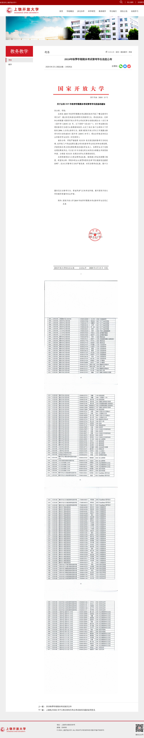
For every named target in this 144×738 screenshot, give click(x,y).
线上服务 (130, 2)
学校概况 (70, 11)
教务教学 (102, 11)
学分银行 (113, 11)
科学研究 (91, 11)
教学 (10, 64)
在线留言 (141, 2)
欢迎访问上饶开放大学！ (8, 2)
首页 (61, 11)
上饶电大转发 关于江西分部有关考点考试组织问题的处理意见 (70, 710)
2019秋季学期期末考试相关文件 (59, 706)
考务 (10, 60)
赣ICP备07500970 (97, 730)
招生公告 (123, 11)
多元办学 (80, 11)
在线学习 (134, 11)
